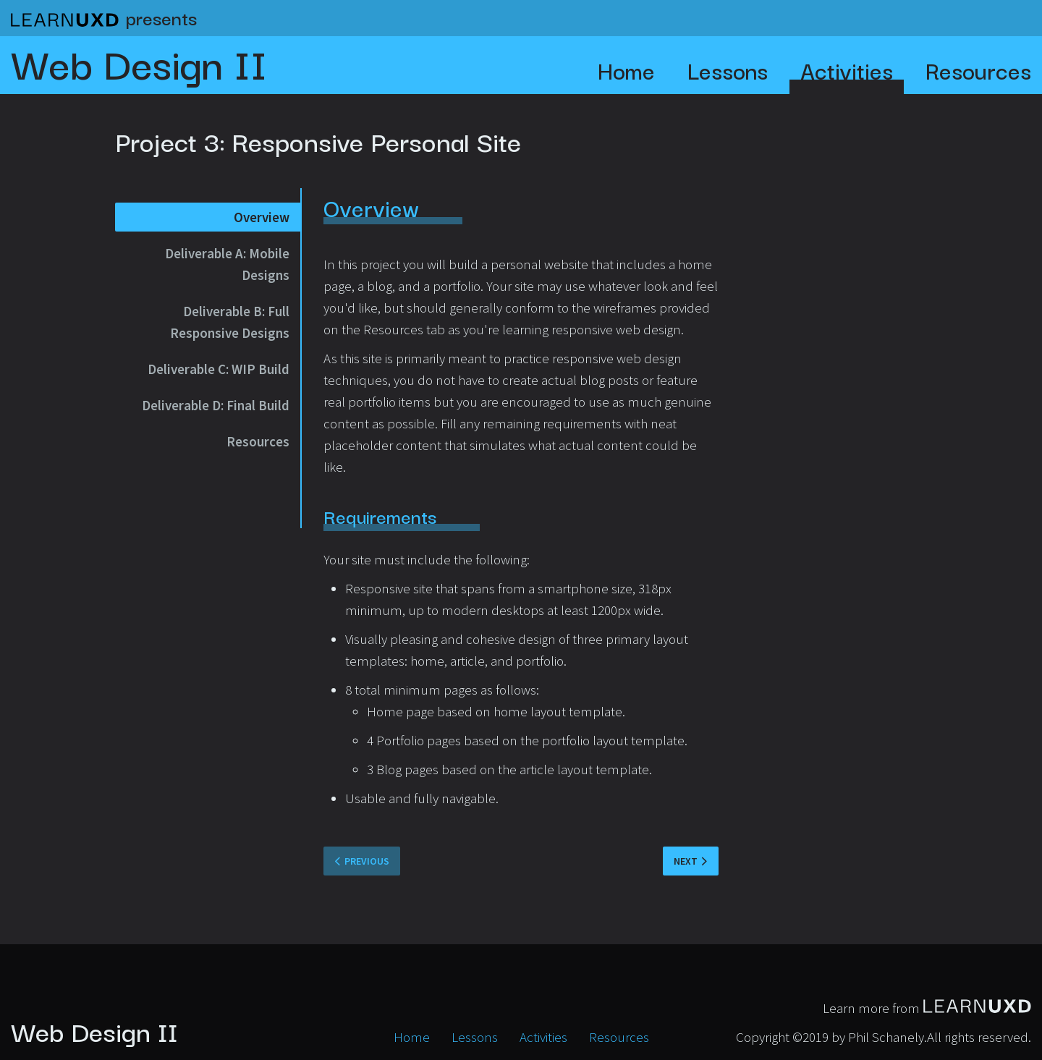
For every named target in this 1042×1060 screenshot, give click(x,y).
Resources (978, 70)
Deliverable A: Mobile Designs (227, 264)
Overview (261, 217)
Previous (366, 861)
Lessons (727, 70)
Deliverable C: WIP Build (218, 369)
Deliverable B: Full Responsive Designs (229, 322)
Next (686, 861)
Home (626, 70)
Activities (846, 70)
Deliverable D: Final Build (215, 405)
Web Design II (139, 61)
